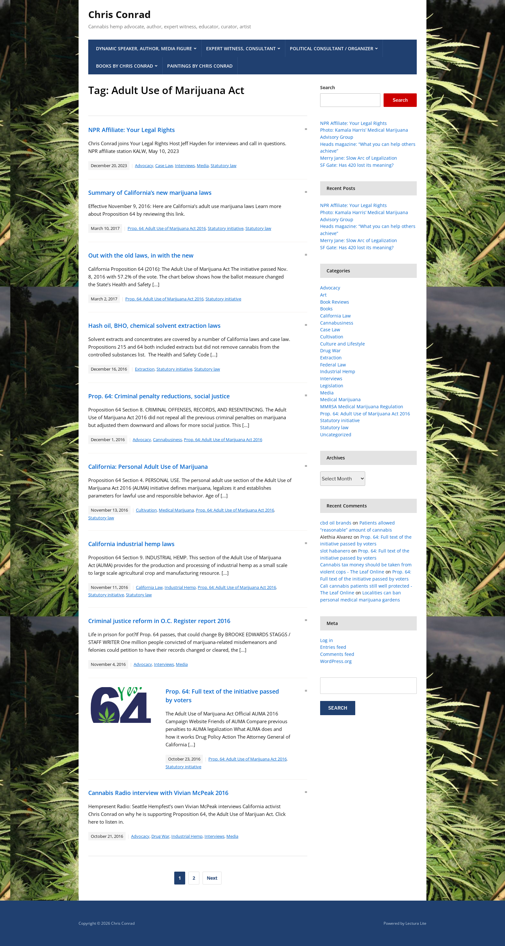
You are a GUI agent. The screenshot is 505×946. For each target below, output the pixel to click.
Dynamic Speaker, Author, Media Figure (144, 48)
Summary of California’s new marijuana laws (150, 192)
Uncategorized (335, 434)
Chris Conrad (119, 14)
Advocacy (144, 165)
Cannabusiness (167, 439)
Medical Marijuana (176, 510)
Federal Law (333, 365)
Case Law (164, 165)
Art (323, 295)
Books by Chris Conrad (124, 66)
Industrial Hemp (180, 587)
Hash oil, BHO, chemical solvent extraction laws (154, 325)
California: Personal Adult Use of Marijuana (148, 466)
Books (326, 309)
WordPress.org (336, 661)
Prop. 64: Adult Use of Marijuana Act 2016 (167, 228)
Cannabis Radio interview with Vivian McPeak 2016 (158, 793)
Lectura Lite (415, 923)
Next (212, 878)
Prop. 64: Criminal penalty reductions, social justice (159, 396)
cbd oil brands (335, 523)
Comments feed (337, 654)
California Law (149, 587)
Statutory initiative (225, 228)
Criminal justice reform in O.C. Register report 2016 (159, 621)
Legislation (331, 386)
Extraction (145, 369)
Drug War (160, 836)
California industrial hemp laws (131, 544)
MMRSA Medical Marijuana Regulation (361, 406)
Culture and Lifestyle (342, 344)
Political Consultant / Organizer (331, 48)
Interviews (185, 165)
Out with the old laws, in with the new (141, 255)
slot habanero (335, 551)
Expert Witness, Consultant (241, 48)
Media (203, 165)
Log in (326, 640)
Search (327, 87)
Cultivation (146, 510)
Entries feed (333, 647)
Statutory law (223, 165)
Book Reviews (334, 302)
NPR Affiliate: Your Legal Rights (131, 130)
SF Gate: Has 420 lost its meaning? (357, 165)
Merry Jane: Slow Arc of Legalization (358, 158)
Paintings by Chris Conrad (200, 66)
